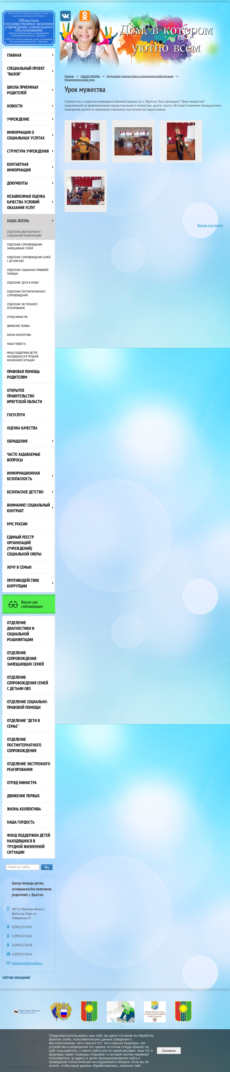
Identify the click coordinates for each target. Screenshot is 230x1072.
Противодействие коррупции (23, 583)
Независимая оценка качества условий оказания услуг (26, 201)
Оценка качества (22, 428)
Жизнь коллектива (19, 335)
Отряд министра (17, 317)
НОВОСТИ (15, 106)
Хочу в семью (19, 567)
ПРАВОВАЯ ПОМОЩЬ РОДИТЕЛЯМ (23, 374)
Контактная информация (19, 167)
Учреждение (18, 119)
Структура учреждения (28, 151)
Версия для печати (210, 225)
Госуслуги (16, 414)
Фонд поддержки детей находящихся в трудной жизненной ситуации (22, 356)
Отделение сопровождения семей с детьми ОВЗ (28, 259)
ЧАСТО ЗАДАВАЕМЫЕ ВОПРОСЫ (23, 457)
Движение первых (18, 326)
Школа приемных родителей (22, 89)
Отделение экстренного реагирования (22, 306)
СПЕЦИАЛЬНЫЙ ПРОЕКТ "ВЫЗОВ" (26, 71)
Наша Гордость (16, 343)
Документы (17, 183)
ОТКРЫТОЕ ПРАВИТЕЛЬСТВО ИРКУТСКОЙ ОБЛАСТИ (24, 395)
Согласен (168, 1050)
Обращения (17, 441)
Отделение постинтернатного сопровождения (26, 293)
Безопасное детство (25, 492)
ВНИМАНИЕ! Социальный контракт (28, 507)
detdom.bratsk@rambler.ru (27, 963)
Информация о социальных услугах (26, 135)
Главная (14, 55)
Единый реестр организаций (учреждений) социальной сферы (24, 545)
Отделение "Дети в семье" (23, 282)
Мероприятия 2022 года (80, 79)
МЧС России (17, 524)
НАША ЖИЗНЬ (18, 220)
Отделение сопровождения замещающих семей (24, 246)
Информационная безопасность (23, 475)
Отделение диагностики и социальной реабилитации (24, 233)
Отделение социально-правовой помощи (27, 271)
